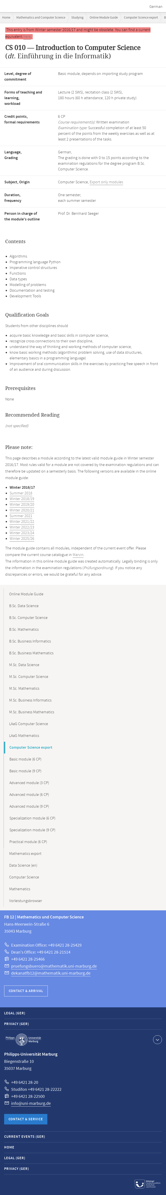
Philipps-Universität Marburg (23, 1040)
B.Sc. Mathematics (24, 629)
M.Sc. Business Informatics (30, 700)
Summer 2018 (21, 493)
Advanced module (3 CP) (29, 783)
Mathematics (19, 889)
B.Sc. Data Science (24, 606)
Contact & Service (26, 1119)
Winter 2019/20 (22, 504)
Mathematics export (25, 853)
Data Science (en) (23, 865)
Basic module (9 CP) (25, 771)
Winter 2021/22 (22, 521)
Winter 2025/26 (22, 538)
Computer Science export (141, 18)
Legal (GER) (14, 1013)
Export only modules (106, 182)
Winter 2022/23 (22, 527)
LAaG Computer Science (28, 724)
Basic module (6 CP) (25, 759)
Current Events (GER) (24, 1136)
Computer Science (24, 877)
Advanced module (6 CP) (29, 794)
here (27, 36)
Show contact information (157, 1039)
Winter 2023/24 (22, 533)
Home (6, 18)
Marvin (78, 555)
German (156, 6)
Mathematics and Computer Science (40, 18)
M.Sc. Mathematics (24, 688)
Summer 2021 (21, 516)
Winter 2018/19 (22, 499)
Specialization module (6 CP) (32, 818)
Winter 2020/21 (22, 510)
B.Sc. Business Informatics (30, 641)
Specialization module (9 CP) (32, 830)
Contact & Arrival (26, 991)
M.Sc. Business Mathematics (31, 712)
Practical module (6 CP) (28, 842)
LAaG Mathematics (24, 735)
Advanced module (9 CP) (29, 806)
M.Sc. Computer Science (28, 676)
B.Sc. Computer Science (28, 617)
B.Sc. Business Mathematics (31, 653)
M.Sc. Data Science (24, 665)
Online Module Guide (104, 18)
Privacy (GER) (16, 1024)
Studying (77, 18)
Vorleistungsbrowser (25, 901)
